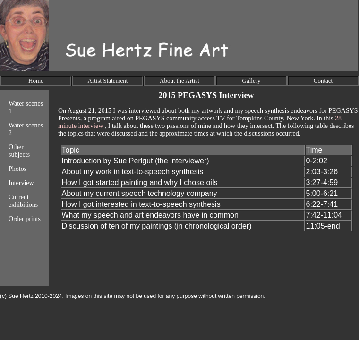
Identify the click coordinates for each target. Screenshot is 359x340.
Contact (323, 80)
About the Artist (179, 80)
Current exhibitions (23, 201)
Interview (21, 183)
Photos (17, 168)
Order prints (25, 218)
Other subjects (19, 151)
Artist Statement (108, 80)
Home (35, 80)
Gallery (251, 80)
